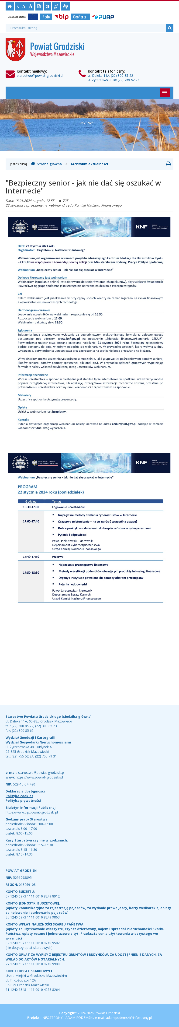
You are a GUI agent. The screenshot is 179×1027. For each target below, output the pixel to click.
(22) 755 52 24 (128, 79)
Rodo (46, 17)
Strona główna (46, 163)
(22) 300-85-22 (122, 75)
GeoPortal (80, 17)
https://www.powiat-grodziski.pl (39, 777)
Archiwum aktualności (89, 164)
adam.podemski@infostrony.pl (129, 1017)
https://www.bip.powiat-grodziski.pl (32, 812)
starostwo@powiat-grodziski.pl (40, 75)
